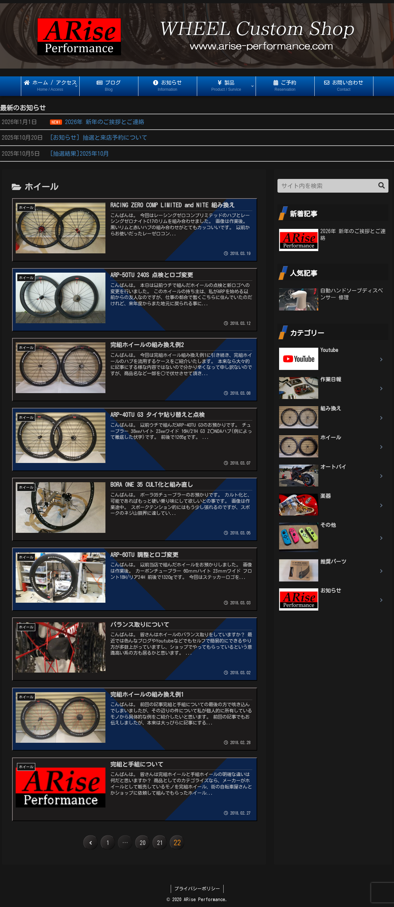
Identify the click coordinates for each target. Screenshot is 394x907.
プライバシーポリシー (197, 889)
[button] (381, 185)
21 (160, 843)
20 (143, 843)
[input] (332, 186)
